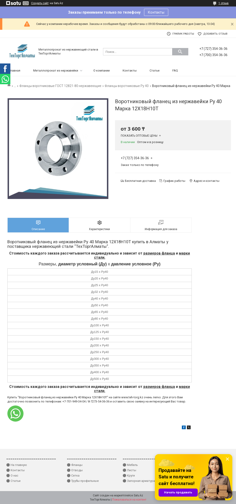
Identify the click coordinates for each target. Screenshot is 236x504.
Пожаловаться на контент (129, 499)
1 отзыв (223, 3)
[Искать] (180, 51)
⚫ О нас (12, 475)
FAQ (175, 70)
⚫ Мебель (130, 465)
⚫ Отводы (75, 470)
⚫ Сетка (73, 475)
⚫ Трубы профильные (83, 481)
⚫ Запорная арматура (139, 481)
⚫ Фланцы (75, 465)
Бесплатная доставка (140, 181)
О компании (101, 70)
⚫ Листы (129, 470)
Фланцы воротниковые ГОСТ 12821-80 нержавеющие (60, 86)
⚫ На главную (16, 465)
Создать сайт (40, 3)
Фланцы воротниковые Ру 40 (127, 86)
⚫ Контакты (15, 470)
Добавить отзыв (215, 33)
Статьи (154, 70)
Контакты (156, 12)
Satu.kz (138, 495)
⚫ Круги (129, 475)
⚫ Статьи (13, 481)
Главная (14, 70)
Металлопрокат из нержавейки (55, 70)
